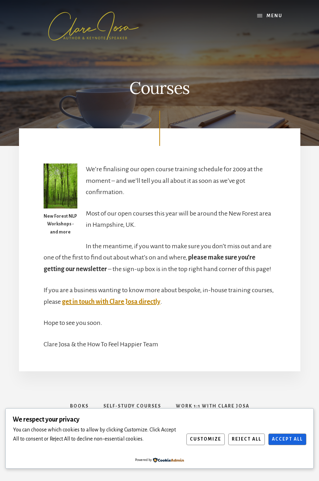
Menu (274, 15)
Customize (205, 439)
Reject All (246, 439)
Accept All (287, 439)
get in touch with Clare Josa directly (111, 301)
